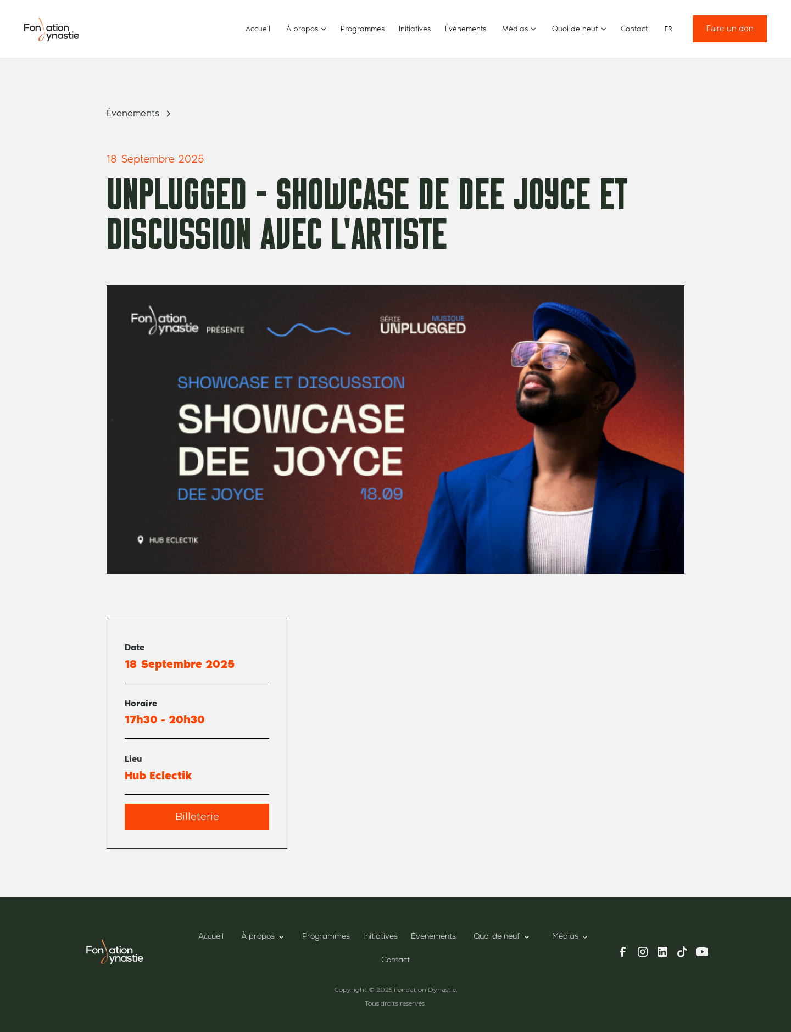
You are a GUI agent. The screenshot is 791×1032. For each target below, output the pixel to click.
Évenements (433, 937)
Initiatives (415, 29)
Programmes (363, 29)
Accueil (258, 29)
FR (668, 29)
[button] (305, 29)
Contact (634, 29)
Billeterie (197, 817)
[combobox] (668, 29)
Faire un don (730, 29)
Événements (465, 29)
